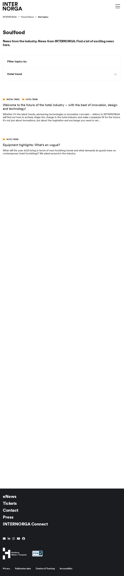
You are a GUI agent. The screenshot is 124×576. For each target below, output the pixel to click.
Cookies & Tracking (45, 568)
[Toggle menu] (117, 6)
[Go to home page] (12, 6)
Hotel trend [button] (62, 74)
